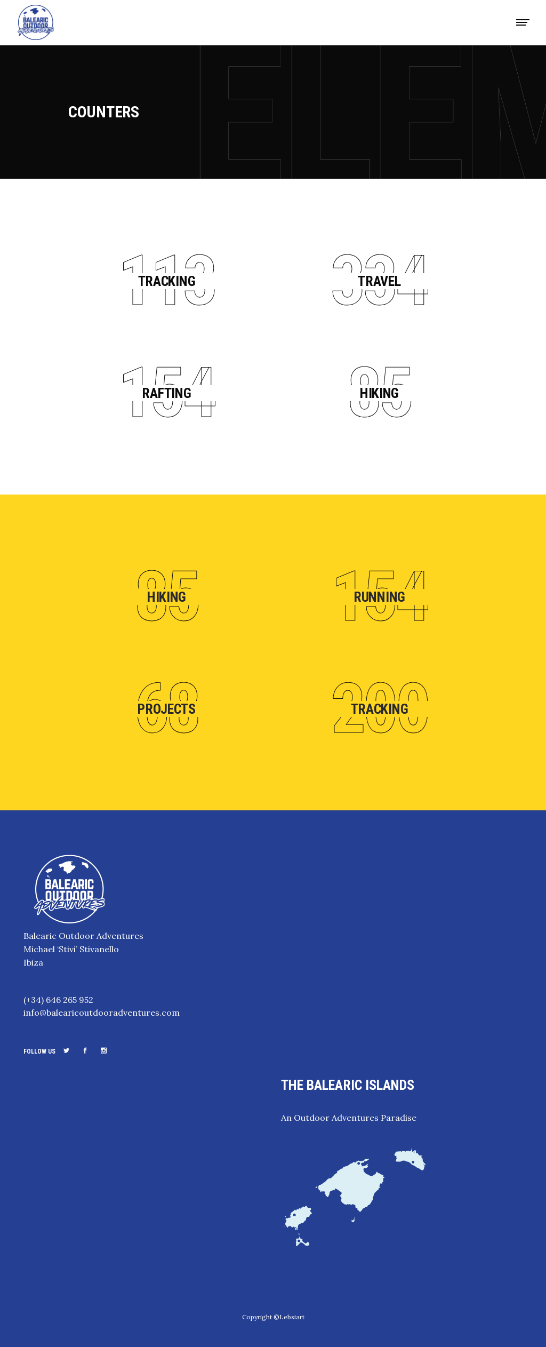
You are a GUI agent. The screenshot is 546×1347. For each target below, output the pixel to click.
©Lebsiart (289, 1317)
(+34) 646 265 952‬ (58, 999)
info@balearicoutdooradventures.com (101, 1012)
